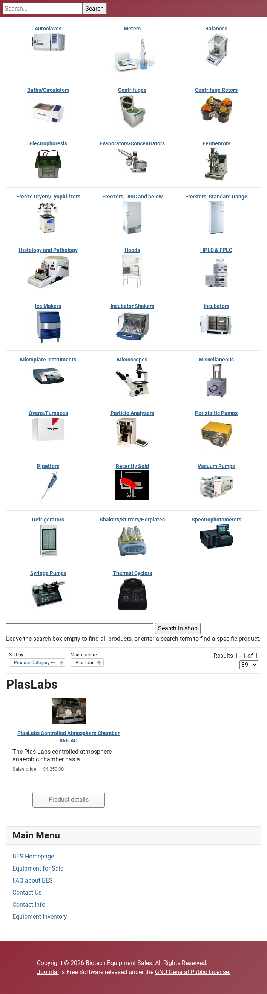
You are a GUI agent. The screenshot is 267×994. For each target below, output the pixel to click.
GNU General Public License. (192, 972)
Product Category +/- (35, 662)
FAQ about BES (32, 880)
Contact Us (26, 892)
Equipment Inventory (39, 916)
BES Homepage (33, 856)
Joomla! (48, 972)
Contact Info (28, 904)
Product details (69, 799)
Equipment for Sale (37, 868)
